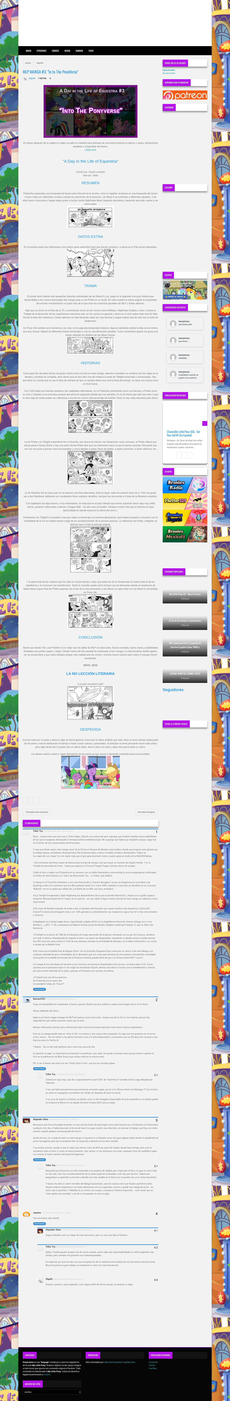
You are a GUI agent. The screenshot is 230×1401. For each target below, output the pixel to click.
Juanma (37, 1212)
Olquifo (40, 63)
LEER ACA (90, 150)
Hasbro (47, 1374)
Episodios (41, 50)
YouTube (153, 1368)
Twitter (152, 1365)
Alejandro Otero (40, 1119)
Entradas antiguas (146, 812)
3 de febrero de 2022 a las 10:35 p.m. (77, 1230)
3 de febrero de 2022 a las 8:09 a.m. (71, 1074)
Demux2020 (39, 999)
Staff (91, 50)
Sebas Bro (130, 1362)
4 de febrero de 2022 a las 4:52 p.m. (68, 1279)
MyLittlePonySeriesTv (114, 1362)
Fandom (79, 50)
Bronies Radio (169, 73)
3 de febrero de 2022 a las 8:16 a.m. (71, 1165)
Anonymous (184, 321)
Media (67, 50)
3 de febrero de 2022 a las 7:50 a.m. (64, 1119)
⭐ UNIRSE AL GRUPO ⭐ (175, 297)
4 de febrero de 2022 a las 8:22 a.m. (71, 1247)
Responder (39, 989)
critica (28, 63)
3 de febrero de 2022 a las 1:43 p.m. (56, 1213)
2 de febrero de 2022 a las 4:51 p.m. (58, 831)
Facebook (153, 1362)
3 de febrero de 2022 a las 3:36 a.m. (61, 999)
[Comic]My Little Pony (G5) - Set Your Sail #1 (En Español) (183, 433)
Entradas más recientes (37, 812)
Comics (55, 50)
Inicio (28, 50)
